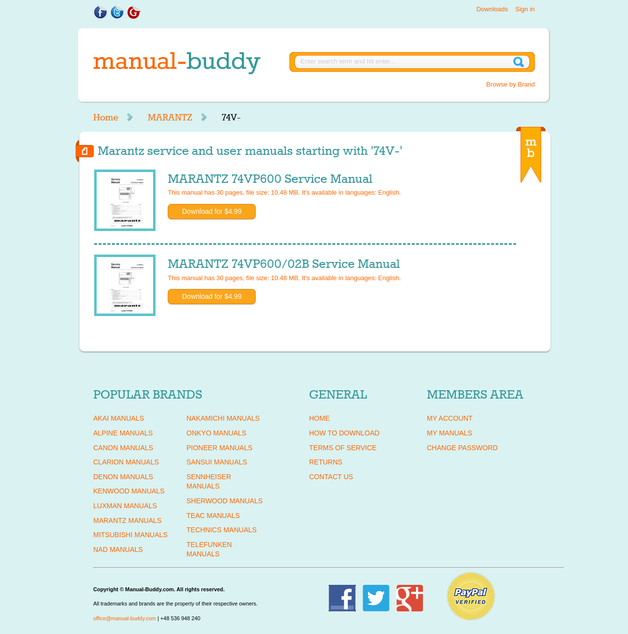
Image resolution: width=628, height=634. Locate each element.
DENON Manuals (123, 477)
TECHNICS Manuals (221, 530)
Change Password (462, 448)
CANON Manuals (123, 448)
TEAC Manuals (213, 515)
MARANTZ (170, 117)
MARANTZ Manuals (127, 520)
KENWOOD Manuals (128, 491)
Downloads (492, 9)
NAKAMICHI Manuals (223, 418)
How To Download (344, 433)
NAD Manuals (118, 549)
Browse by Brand (510, 84)
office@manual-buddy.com (124, 618)
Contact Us (331, 477)
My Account (449, 418)
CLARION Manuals (126, 462)
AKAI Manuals (118, 418)
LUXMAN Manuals (125, 506)
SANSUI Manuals (216, 462)
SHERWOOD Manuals (224, 501)
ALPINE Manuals (123, 433)
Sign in (525, 9)
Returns (325, 462)
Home (105, 117)
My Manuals (449, 433)
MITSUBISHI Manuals (130, 535)
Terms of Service (342, 448)
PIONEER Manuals (219, 448)
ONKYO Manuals (216, 433)
